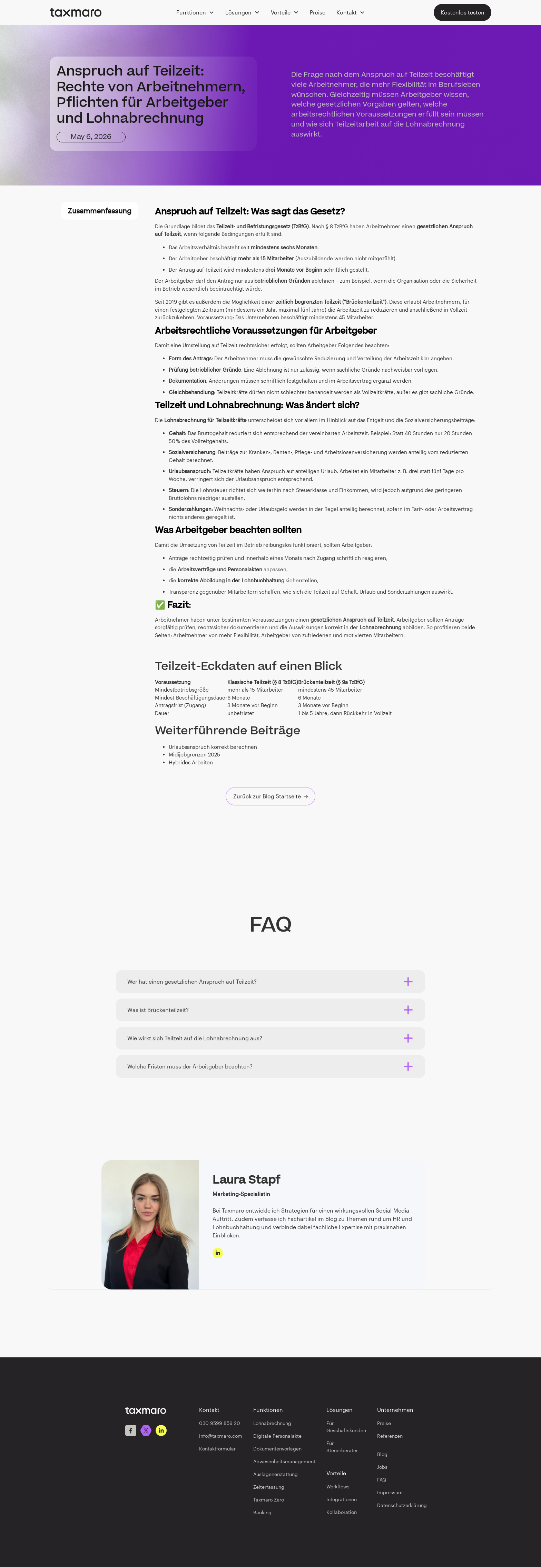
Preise (317, 12)
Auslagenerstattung (275, 1474)
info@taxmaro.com (220, 1436)
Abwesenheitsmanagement (284, 1461)
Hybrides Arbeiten (191, 762)
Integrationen (341, 1499)
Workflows (338, 1486)
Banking (262, 1512)
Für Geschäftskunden (346, 1426)
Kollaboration (341, 1512)
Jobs (382, 1467)
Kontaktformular (217, 1449)
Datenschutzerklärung (402, 1505)
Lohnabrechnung (272, 1423)
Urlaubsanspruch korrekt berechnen (213, 747)
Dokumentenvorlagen (277, 1449)
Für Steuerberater (342, 1446)
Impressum (390, 1492)
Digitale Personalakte (277, 1436)
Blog (382, 1454)
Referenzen (390, 1436)
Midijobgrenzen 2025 (194, 754)
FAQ (381, 1480)
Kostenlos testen (462, 12)
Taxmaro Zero (268, 1500)
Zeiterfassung (268, 1487)
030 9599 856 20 (219, 1423)
